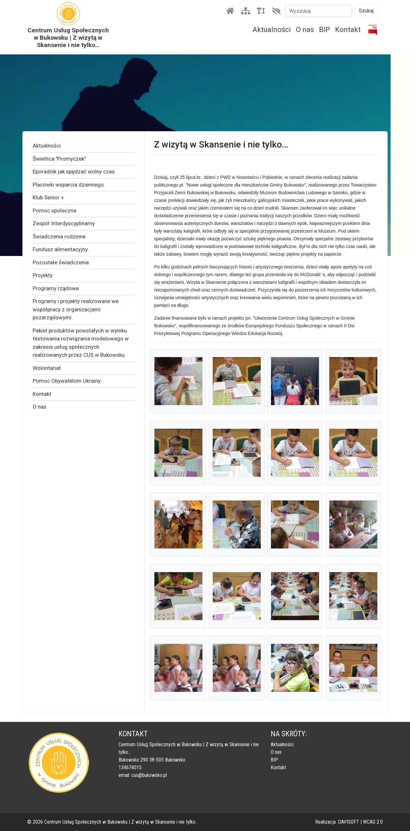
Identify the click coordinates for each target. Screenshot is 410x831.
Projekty (43, 275)
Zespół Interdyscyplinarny (64, 223)
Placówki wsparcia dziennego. (69, 184)
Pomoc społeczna (54, 210)
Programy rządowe (56, 288)
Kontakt (348, 30)
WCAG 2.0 (373, 822)
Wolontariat (47, 368)
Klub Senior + (48, 197)
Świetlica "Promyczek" (59, 159)
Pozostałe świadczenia (61, 262)
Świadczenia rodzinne (59, 236)
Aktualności (271, 30)
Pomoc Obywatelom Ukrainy (67, 381)
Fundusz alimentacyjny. (61, 249)
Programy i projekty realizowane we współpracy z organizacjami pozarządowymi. (76, 309)
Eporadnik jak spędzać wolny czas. (74, 171)
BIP (324, 30)
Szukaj (366, 11)
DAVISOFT (348, 822)
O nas (305, 30)
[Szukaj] (318, 11)
